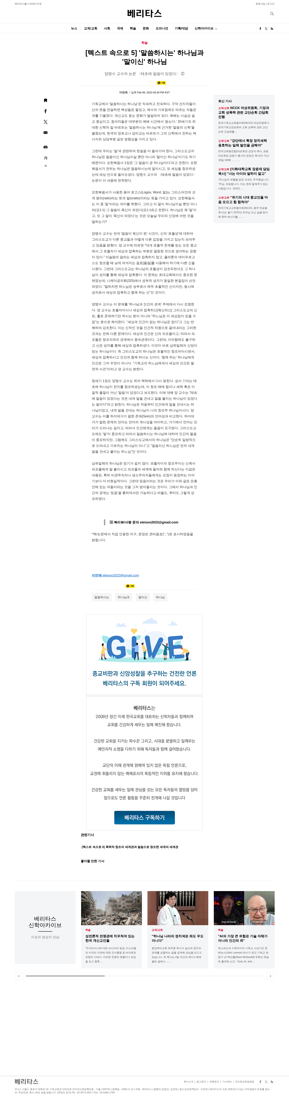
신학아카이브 (204, 28)
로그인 (270, 3)
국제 (120, 28)
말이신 (142, 597)
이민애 (123, 92)
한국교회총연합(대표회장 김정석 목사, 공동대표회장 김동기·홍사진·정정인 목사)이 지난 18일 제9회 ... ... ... (243, 156)
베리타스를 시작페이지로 (28, 3)
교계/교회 (90, 28)
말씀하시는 (101, 597)
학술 (133, 28)
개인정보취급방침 (244, 1081)
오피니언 (162, 28)
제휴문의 (214, 1081)
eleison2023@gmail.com (121, 575)
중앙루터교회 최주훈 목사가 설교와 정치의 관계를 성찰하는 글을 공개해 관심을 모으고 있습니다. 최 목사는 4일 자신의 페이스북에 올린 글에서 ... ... (177, 955)
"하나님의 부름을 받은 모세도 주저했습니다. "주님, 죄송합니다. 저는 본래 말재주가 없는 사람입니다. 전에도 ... (243, 184)
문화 (146, 28)
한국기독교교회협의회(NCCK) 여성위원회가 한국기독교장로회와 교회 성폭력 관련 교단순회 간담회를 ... (243, 127)
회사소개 (188, 1081)
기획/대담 (181, 28)
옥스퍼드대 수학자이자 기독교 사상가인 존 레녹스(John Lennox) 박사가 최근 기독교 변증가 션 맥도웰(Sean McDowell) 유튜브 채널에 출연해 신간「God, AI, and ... (243, 955)
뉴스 (74, 28)
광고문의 (201, 1081)
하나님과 (124, 597)
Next (270, 976)
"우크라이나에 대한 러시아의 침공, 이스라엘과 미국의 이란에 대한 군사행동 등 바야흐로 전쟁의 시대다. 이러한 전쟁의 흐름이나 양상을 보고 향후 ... (110, 955)
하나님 (160, 597)
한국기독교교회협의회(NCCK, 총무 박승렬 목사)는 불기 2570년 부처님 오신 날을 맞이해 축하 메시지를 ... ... (243, 212)
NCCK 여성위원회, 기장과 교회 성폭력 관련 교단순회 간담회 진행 (243, 112)
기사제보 (227, 1081)
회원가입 (260, 3)
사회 (107, 28)
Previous (19, 976)
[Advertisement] (144, 1028)
